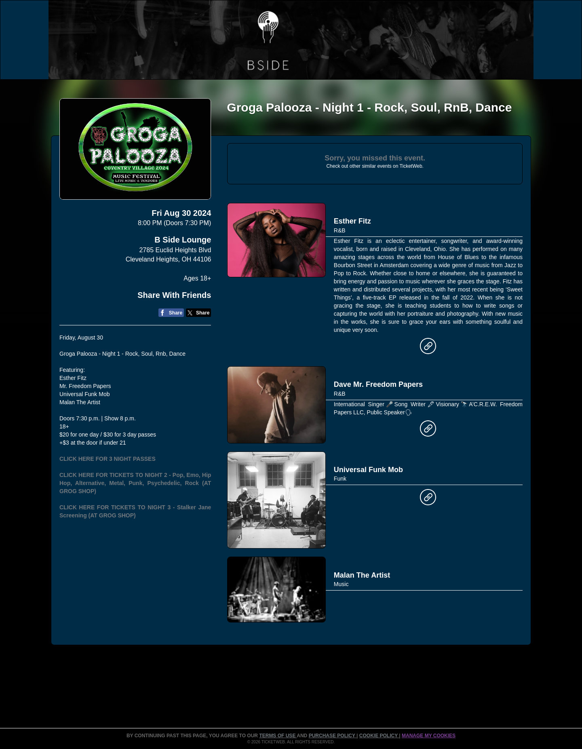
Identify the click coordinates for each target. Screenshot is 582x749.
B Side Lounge (182, 239)
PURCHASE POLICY (332, 735)
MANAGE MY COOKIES (428, 735)
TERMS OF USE (278, 735)
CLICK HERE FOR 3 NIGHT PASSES (107, 459)
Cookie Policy (379, 735)
